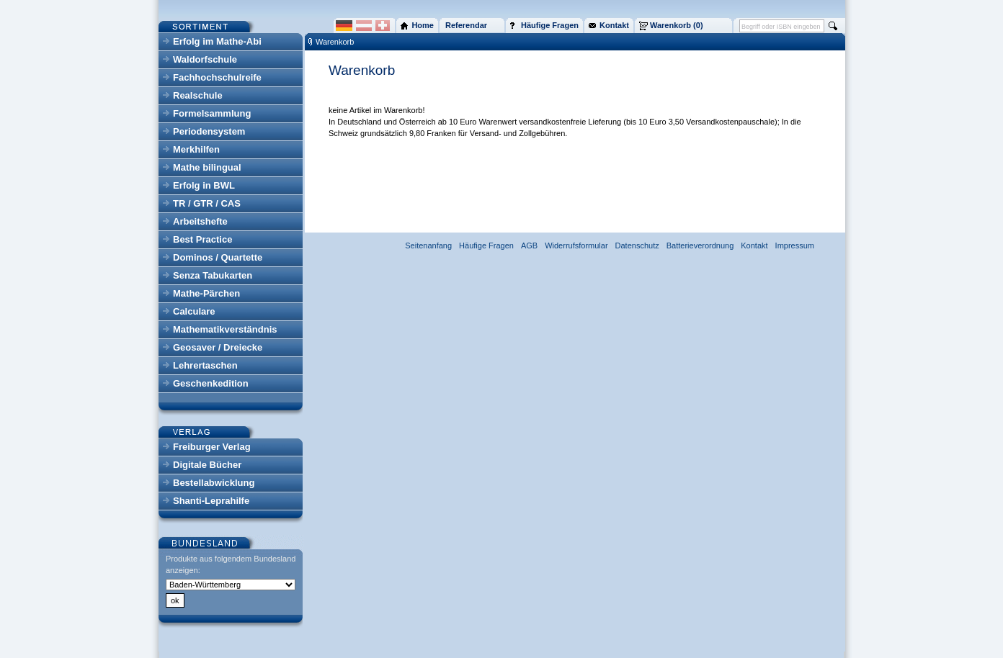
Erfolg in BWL (204, 185)
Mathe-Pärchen (206, 293)
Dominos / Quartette (217, 257)
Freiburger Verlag (212, 446)
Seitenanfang (428, 245)
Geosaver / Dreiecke (217, 347)
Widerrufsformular (576, 245)
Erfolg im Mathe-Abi (217, 41)
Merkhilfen (196, 149)
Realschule (198, 95)
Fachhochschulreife (217, 77)
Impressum (794, 245)
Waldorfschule (205, 59)
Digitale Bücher (207, 464)
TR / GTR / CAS (207, 203)
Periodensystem (209, 131)
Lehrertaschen (205, 365)
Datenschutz (637, 245)
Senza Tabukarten (212, 275)
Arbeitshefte (200, 221)
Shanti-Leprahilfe (211, 500)
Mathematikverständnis (225, 329)
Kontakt (754, 245)
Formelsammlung (212, 113)
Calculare (194, 311)
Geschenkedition (211, 383)
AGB (529, 245)
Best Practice (202, 239)
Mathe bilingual (207, 167)
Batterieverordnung (700, 245)
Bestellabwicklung (213, 482)
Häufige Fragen (486, 245)
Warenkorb (335, 41)
